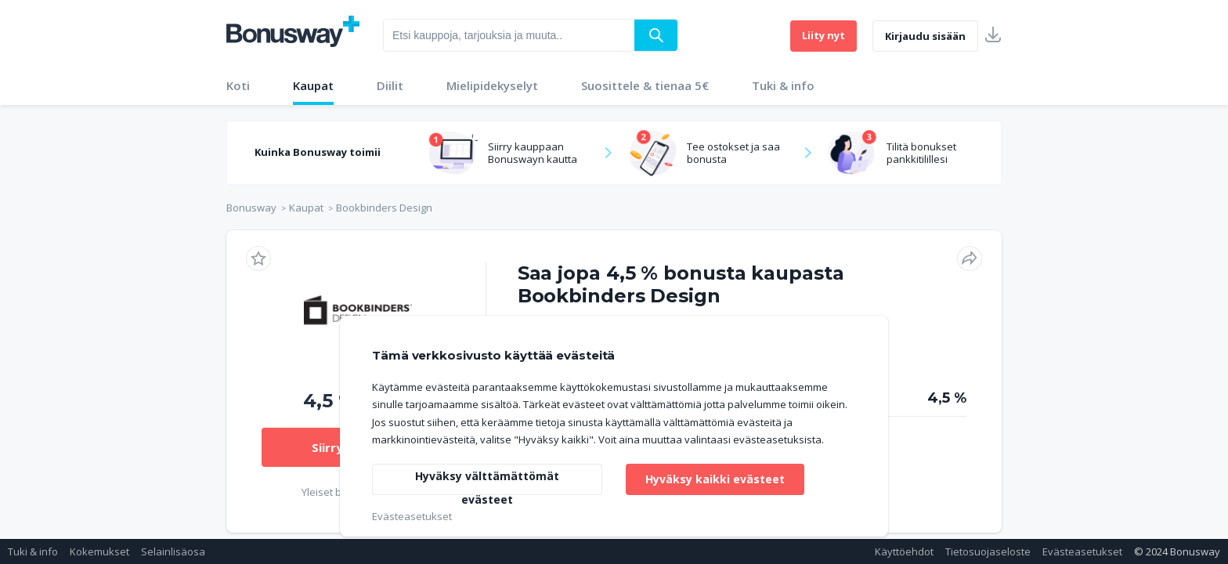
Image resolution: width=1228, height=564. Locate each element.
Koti (238, 85)
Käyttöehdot (904, 551)
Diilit (390, 85)
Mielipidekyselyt (492, 85)
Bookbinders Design (384, 208)
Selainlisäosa (173, 551)
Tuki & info (783, 85)
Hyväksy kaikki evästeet (715, 479)
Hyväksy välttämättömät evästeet (487, 481)
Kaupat (313, 85)
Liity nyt (823, 35)
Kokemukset (99, 551)
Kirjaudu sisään (925, 36)
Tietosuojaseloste (988, 551)
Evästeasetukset (1082, 551)
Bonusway (251, 208)
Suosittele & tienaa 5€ (645, 85)
